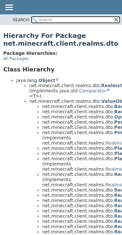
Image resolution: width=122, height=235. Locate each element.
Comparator (92, 90)
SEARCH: (21, 20)
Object (46, 80)
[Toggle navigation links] (8, 7)
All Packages (16, 58)
